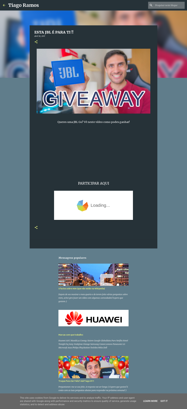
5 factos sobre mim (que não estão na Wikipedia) (81, 288)
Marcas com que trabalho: (70, 335)
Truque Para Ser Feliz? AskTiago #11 (76, 381)
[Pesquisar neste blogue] (169, 5)
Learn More (150, 401)
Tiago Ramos (23, 5)
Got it (164, 401)
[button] (36, 42)
